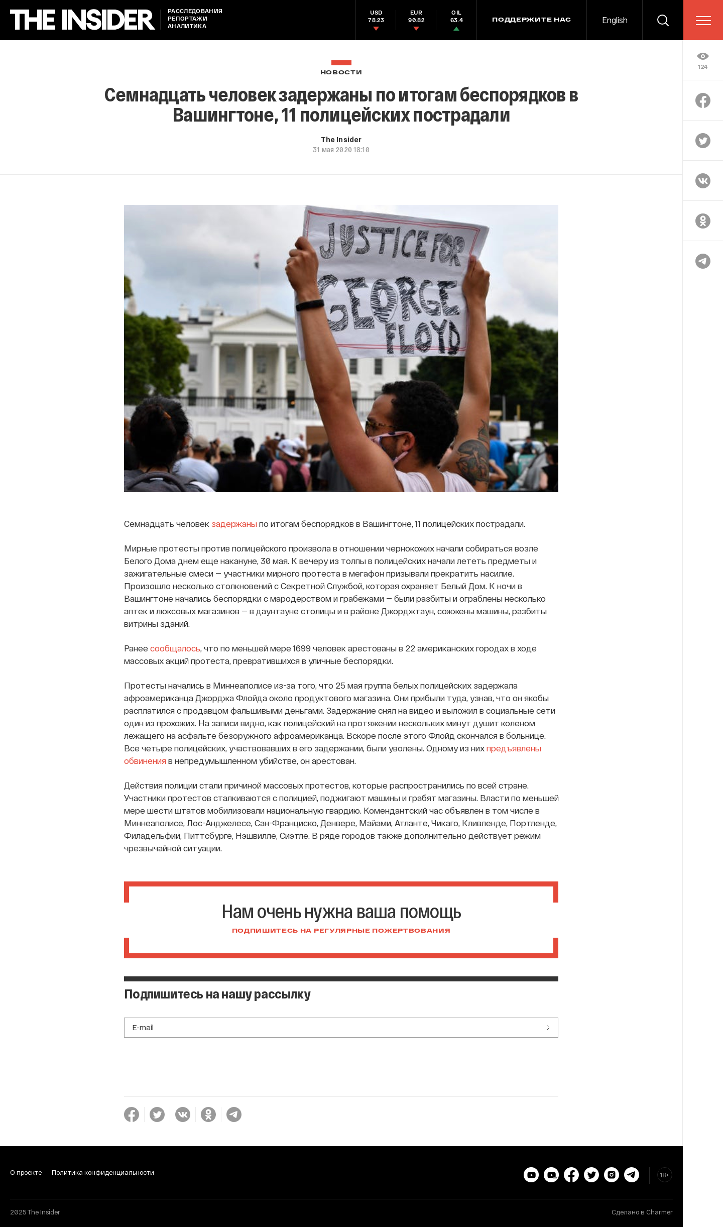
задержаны (234, 523)
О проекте (26, 1172)
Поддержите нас (531, 20)
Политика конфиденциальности (103, 1172)
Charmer (659, 1212)
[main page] (83, 20)
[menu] (703, 20)
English (615, 20)
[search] (663, 20)
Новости (341, 72)
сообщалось (175, 648)
